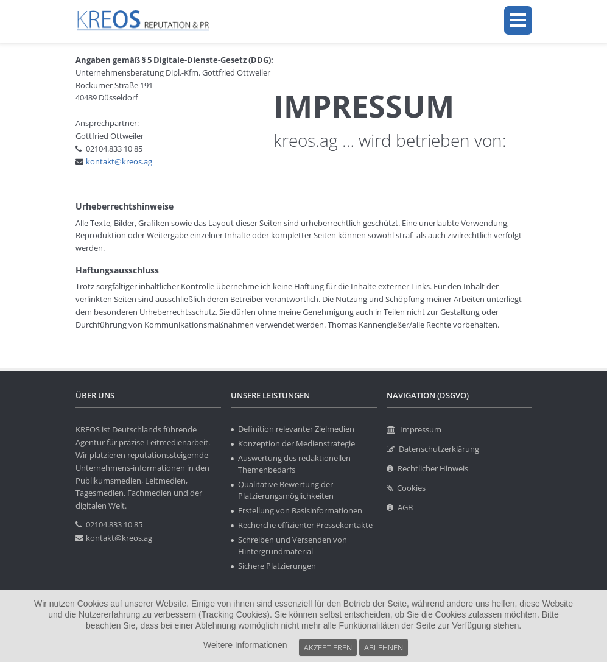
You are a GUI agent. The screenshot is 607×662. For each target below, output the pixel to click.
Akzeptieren (325, 648)
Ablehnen (376, 648)
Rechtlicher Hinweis (433, 468)
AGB (405, 507)
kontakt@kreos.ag (119, 161)
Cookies (411, 487)
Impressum (420, 429)
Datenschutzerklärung (439, 448)
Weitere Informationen (245, 648)
